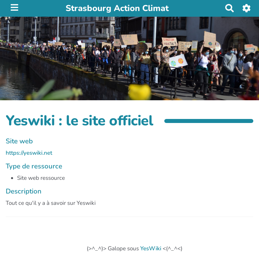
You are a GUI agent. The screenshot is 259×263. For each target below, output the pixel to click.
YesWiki (150, 248)
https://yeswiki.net (29, 153)
